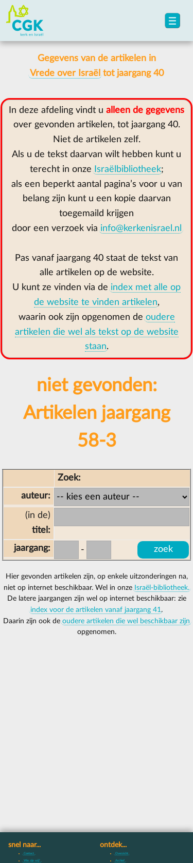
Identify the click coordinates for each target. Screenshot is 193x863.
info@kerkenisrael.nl (141, 228)
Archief (120, 860)
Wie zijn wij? (32, 860)
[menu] (172, 20)
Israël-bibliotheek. (161, 587)
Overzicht (121, 853)
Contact (29, 853)
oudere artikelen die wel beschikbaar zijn (126, 621)
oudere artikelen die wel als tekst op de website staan (97, 332)
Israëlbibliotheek (127, 169)
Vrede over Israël (65, 73)
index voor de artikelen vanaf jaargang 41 (95, 609)
